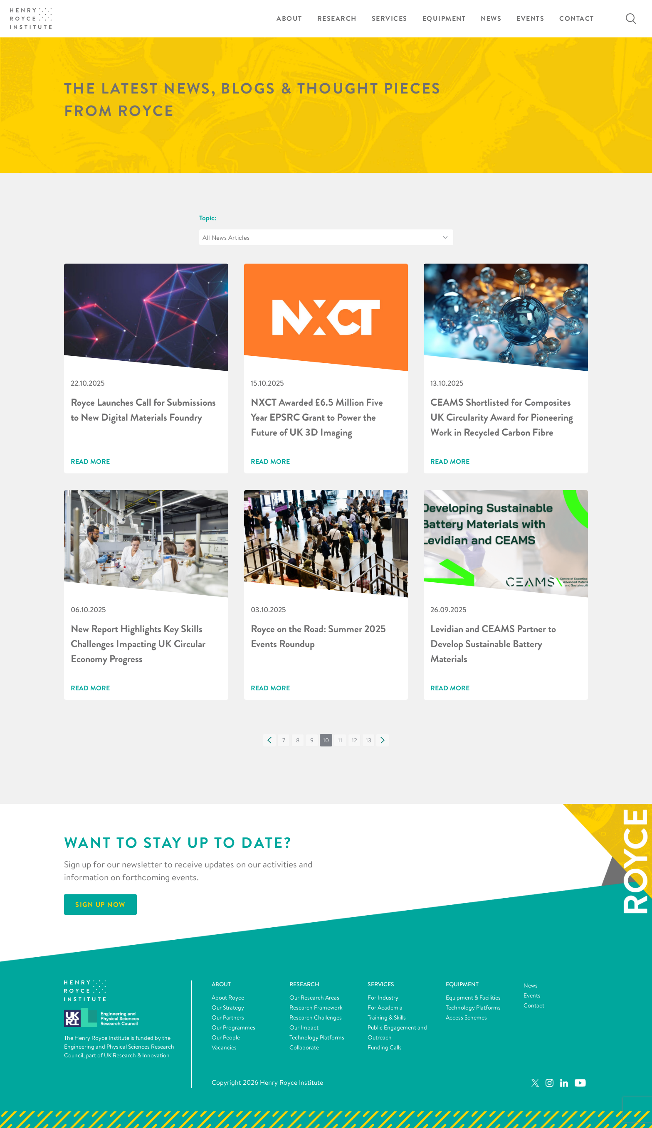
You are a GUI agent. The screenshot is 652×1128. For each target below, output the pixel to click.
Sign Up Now (100, 904)
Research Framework (316, 1007)
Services (390, 18)
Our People (226, 1037)
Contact (576, 18)
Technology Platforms (316, 1037)
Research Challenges (315, 1017)
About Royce (228, 997)
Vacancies (224, 1047)
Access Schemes (466, 1017)
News (491, 18)
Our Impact (304, 1027)
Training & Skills (387, 1017)
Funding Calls (385, 1047)
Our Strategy (228, 1007)
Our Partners (228, 1017)
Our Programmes (233, 1027)
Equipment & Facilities (473, 997)
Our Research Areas (314, 997)
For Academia (385, 1007)
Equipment (444, 18)
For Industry (383, 997)
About (289, 18)
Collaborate (304, 1047)
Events (530, 18)
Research (337, 18)
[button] (269, 740)
